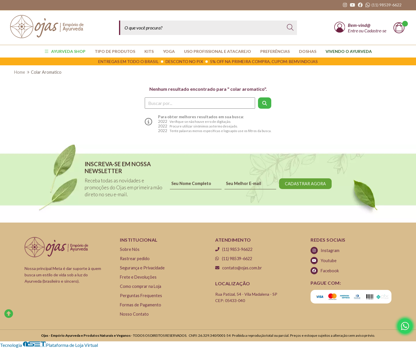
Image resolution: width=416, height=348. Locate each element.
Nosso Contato (134, 314)
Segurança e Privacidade (142, 267)
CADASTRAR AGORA (305, 183)
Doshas (307, 51)
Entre (353, 30)
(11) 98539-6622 (233, 258)
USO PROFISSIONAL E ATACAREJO (217, 51)
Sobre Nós (130, 249)
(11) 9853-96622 (233, 249)
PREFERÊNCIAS (275, 51)
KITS (149, 51)
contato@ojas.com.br (238, 267)
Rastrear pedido (135, 258)
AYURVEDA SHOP (65, 51)
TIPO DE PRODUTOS (115, 51)
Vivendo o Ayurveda (349, 51)
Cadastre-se (375, 30)
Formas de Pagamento (140, 304)
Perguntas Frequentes (141, 295)
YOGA (169, 51)
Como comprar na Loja (140, 286)
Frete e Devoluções (138, 277)
